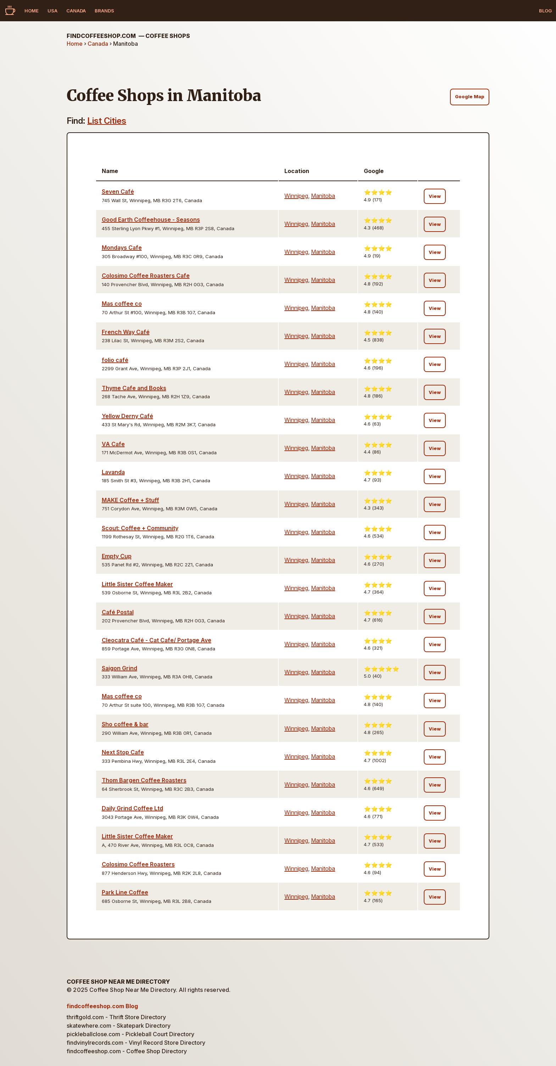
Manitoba (323, 195)
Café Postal (118, 612)
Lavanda (113, 472)
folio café (115, 359)
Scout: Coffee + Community (140, 528)
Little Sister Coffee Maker (137, 584)
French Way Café (126, 331)
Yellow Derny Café (127, 416)
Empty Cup (117, 556)
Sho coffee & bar (125, 724)
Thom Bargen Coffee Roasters (144, 780)
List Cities (106, 121)
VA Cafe (113, 444)
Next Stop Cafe (123, 752)
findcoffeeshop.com (128, 36)
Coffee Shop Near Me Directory (118, 981)
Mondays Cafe (122, 247)
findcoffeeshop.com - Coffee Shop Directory (127, 1051)
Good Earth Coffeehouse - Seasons (151, 219)
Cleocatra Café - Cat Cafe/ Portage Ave (156, 640)
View (435, 196)
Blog (545, 10)
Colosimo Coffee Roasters (138, 864)
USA (52, 10)
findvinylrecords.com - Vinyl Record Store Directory (136, 1042)
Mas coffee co (122, 303)
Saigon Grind (119, 668)
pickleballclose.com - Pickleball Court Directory (130, 1034)
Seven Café (118, 191)
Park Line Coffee (125, 892)
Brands (104, 10)
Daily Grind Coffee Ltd (132, 808)
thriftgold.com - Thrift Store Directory (116, 1017)
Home (31, 10)
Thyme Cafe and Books (134, 388)
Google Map (469, 96)
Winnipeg (296, 195)
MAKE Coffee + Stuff (130, 500)
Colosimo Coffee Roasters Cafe (146, 275)
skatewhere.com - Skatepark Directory (119, 1025)
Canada (76, 10)
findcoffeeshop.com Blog (102, 1006)
